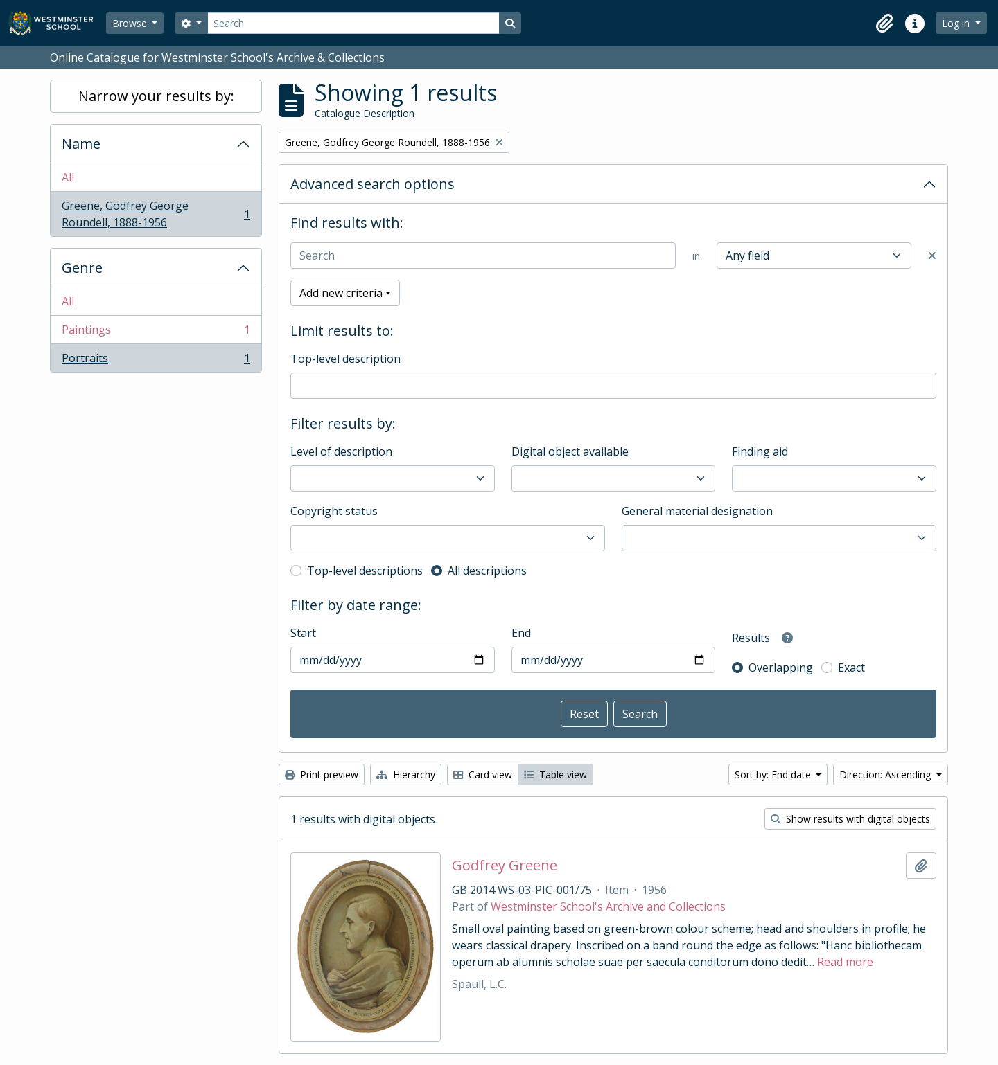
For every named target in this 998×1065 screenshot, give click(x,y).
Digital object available (570, 451)
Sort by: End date (774, 774)
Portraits (155, 361)
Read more (845, 961)
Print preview (321, 774)
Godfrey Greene (504, 865)
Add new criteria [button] (341, 293)
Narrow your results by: (156, 96)
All (68, 177)
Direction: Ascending (886, 774)
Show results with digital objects (850, 818)
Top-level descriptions (365, 570)
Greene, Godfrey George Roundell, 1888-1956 (155, 214)
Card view (482, 774)
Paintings (155, 332)
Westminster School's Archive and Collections (608, 906)
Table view (555, 774)
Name (81, 143)
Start (303, 633)
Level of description (341, 451)
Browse (131, 23)
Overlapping (780, 667)
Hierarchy (405, 774)
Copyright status (334, 511)
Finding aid (760, 451)
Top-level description (345, 358)
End (521, 633)
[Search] (353, 23)
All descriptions (487, 570)
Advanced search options (372, 183)
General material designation (697, 511)
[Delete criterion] (932, 255)
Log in (957, 23)
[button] (884, 23)
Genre (82, 267)
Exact (851, 667)
